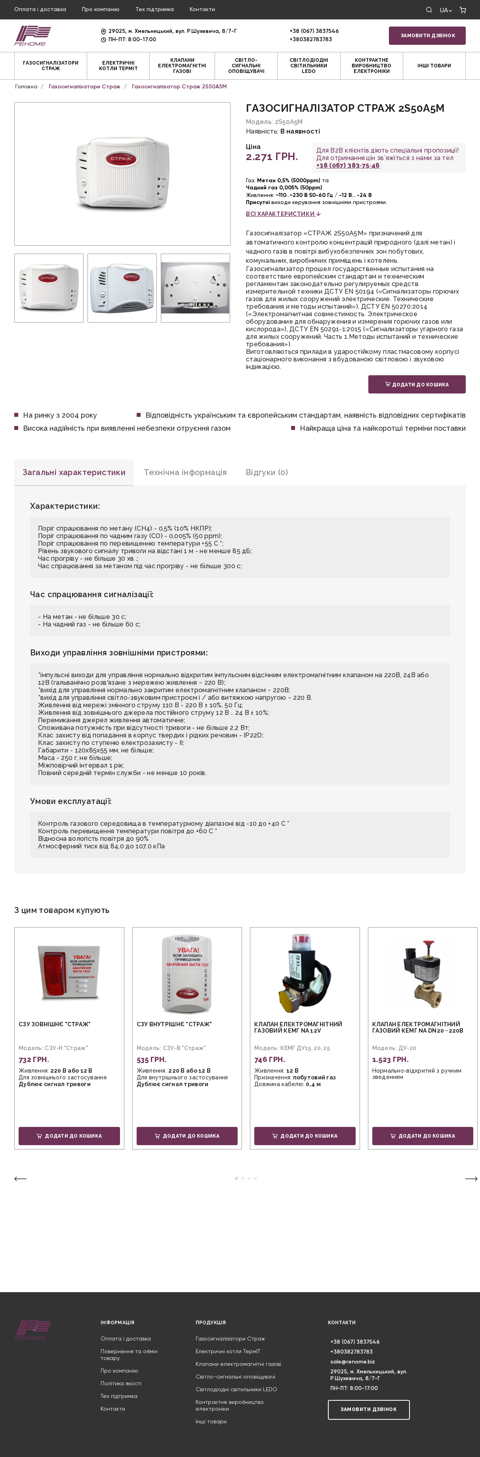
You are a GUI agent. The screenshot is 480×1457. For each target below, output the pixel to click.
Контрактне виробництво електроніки (371, 65)
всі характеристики (283, 214)
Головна (26, 87)
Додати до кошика (417, 385)
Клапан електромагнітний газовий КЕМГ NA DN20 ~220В (418, 1027)
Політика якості (121, 1383)
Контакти (202, 9)
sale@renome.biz (352, 1362)
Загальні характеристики (74, 472)
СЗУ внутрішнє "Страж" (174, 1024)
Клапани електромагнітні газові (182, 65)
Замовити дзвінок (428, 35)
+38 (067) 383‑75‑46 (348, 165)
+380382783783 (311, 39)
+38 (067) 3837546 (314, 31)
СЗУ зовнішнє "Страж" (55, 1024)
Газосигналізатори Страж (50, 65)
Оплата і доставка (40, 9)
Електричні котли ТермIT (118, 65)
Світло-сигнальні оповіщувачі (246, 65)
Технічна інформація (185, 472)
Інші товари (434, 66)
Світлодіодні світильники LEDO (309, 65)
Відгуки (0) (267, 472)
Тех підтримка (154, 9)
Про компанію (101, 9)
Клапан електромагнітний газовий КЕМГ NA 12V (298, 1027)
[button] (236, 1178)
